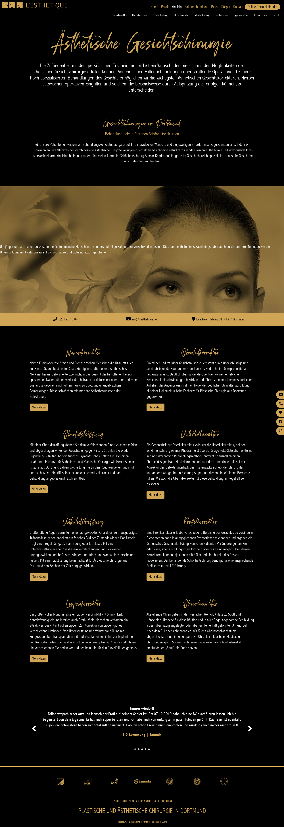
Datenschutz (134, 821)
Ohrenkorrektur (260, 15)
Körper (225, 7)
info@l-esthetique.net (145, 319)
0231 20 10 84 (68, 319)
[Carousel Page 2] (138, 749)
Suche (164, 821)
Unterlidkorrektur (181, 15)
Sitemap (155, 821)
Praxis (165, 7)
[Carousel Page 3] (142, 749)
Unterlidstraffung (201, 15)
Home (154, 7)
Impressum (122, 821)
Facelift (276, 15)
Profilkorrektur (221, 15)
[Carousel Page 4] (145, 749)
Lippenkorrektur (241, 15)
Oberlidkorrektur (139, 15)
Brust (214, 7)
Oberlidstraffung (160, 15)
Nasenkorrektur (120, 15)
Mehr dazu (39, 407)
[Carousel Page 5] (149, 749)
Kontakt (238, 7)
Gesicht (177, 7)
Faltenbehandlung (196, 7)
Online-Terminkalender (262, 7)
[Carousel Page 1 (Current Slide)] (135, 749)
